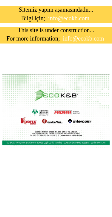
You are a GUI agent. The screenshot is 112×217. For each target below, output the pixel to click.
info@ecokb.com (68, 18)
